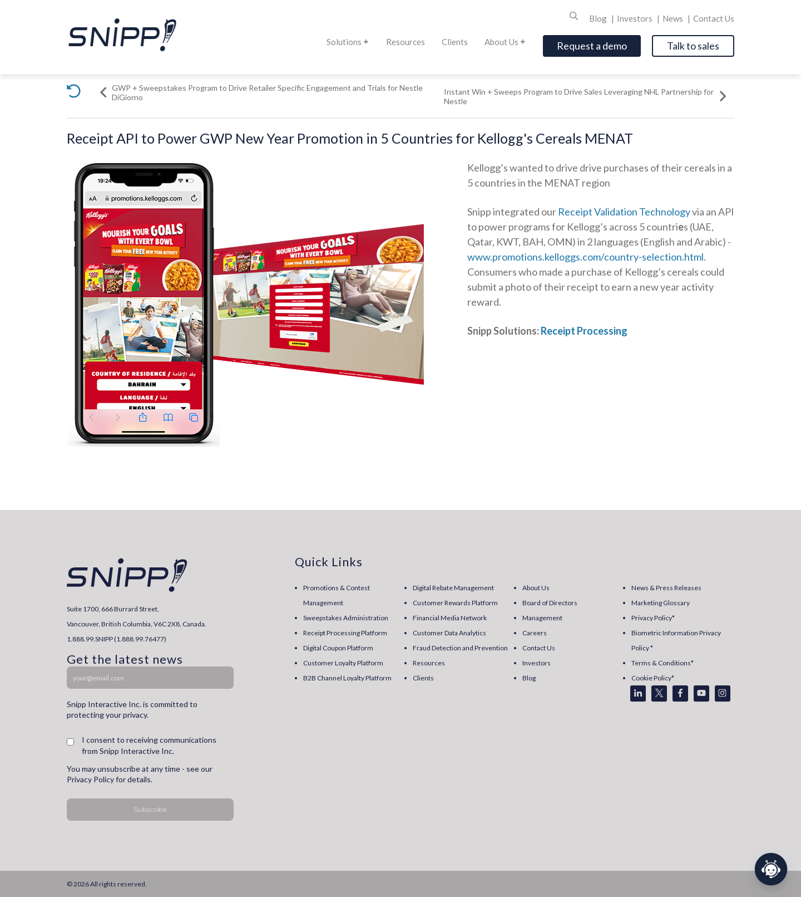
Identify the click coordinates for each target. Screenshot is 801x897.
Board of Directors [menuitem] (549, 603)
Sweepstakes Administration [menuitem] (345, 618)
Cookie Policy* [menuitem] (652, 678)
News (673, 18)
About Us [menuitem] (536, 588)
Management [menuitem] (542, 618)
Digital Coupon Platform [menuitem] (338, 648)
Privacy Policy (90, 779)
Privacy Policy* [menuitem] (653, 618)
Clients (455, 42)
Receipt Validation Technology (624, 211)
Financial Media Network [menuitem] (450, 618)
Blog (599, 18)
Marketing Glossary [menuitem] (660, 603)
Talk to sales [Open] (693, 46)
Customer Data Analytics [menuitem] (449, 633)
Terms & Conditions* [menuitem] (662, 663)
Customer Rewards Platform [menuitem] (455, 603)
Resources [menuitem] (429, 663)
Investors (635, 18)
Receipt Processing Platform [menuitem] (345, 633)
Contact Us (713, 18)
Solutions (348, 42)
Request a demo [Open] (592, 46)
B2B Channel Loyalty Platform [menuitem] (347, 678)
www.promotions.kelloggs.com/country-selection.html (585, 257)
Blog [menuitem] (529, 678)
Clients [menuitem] (423, 678)
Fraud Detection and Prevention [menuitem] (460, 648)
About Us (505, 42)
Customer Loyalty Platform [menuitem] (343, 663)
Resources (405, 42)
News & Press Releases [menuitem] (666, 588)
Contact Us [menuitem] (538, 648)
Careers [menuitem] (534, 633)
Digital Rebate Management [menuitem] (453, 588)
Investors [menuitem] (536, 663)
